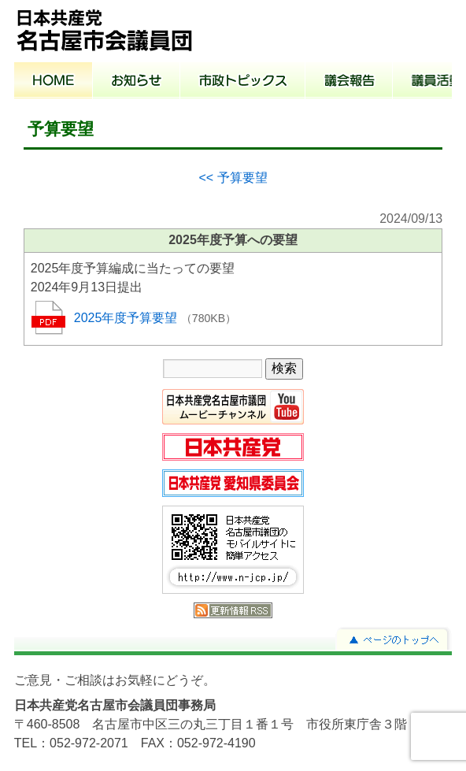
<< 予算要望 (232, 177)
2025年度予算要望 (127, 317)
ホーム (53, 82)
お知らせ (136, 82)
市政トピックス (242, 82)
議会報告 (349, 82)
